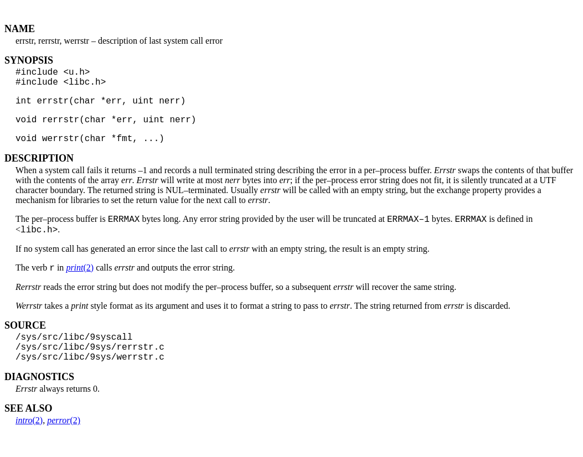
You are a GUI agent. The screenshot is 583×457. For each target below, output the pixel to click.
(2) (80, 283)
